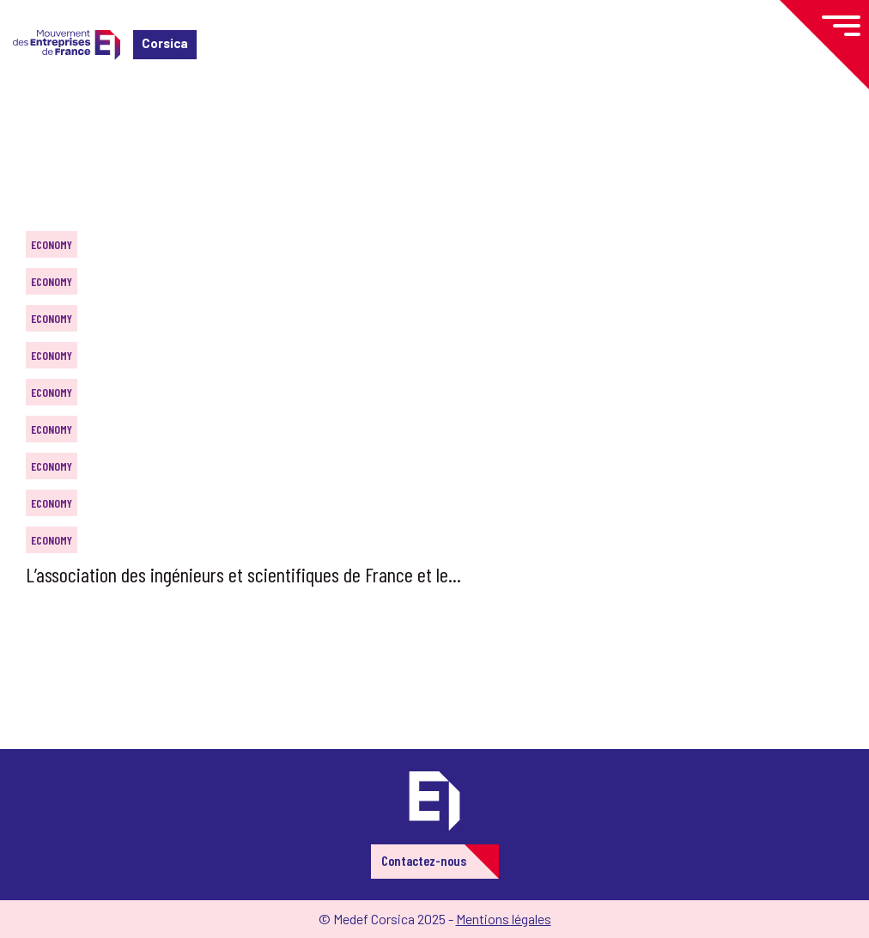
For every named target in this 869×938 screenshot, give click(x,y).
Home (38, 115)
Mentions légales (503, 919)
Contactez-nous (423, 860)
